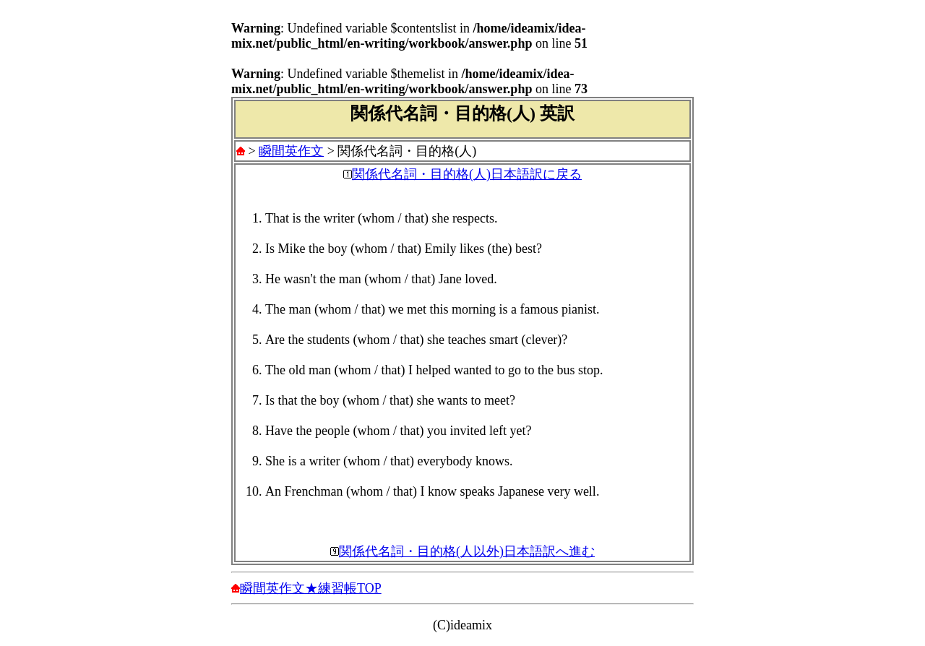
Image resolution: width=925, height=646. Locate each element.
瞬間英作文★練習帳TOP (311, 588)
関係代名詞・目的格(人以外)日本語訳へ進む (467, 551)
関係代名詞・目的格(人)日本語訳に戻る (467, 174)
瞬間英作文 (291, 151)
